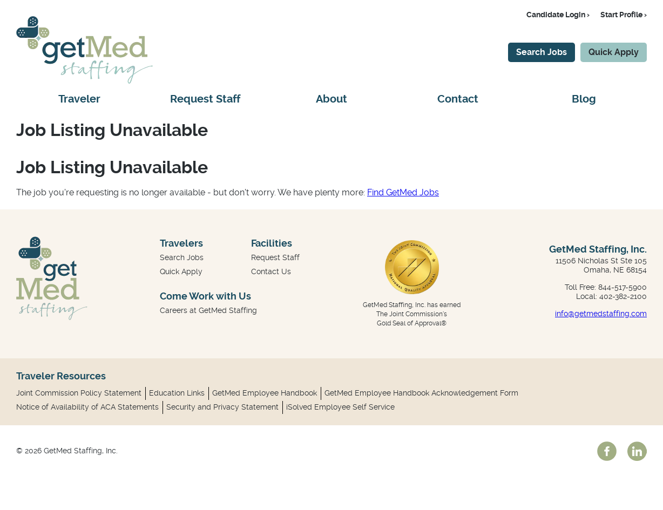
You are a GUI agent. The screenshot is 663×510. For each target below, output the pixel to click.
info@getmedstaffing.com (601, 313)
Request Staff (205, 99)
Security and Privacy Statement (222, 407)
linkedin (637, 451)
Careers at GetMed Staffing (208, 310)
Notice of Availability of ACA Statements (87, 407)
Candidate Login (555, 14)
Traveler (79, 99)
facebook (607, 451)
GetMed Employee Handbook (264, 393)
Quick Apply (613, 52)
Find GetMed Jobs (403, 192)
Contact (457, 99)
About (331, 99)
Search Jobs (541, 52)
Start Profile (621, 14)
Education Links (177, 393)
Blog (584, 99)
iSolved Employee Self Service (340, 407)
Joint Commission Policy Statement (78, 393)
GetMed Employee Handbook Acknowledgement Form (421, 393)
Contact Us (271, 271)
